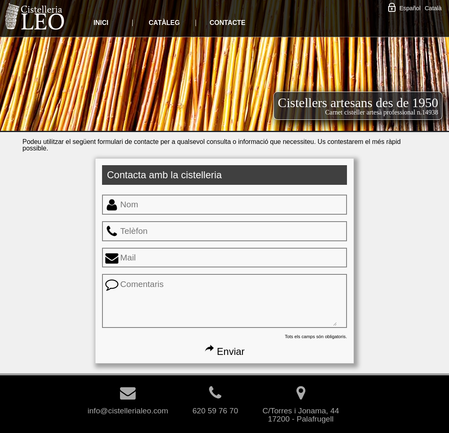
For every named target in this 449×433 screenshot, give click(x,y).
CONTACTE (227, 23)
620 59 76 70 (215, 407)
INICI (100, 23)
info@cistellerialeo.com (127, 407)
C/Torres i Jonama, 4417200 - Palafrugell (300, 411)
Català (433, 8)
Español (409, 8)
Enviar (224, 351)
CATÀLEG (164, 23)
